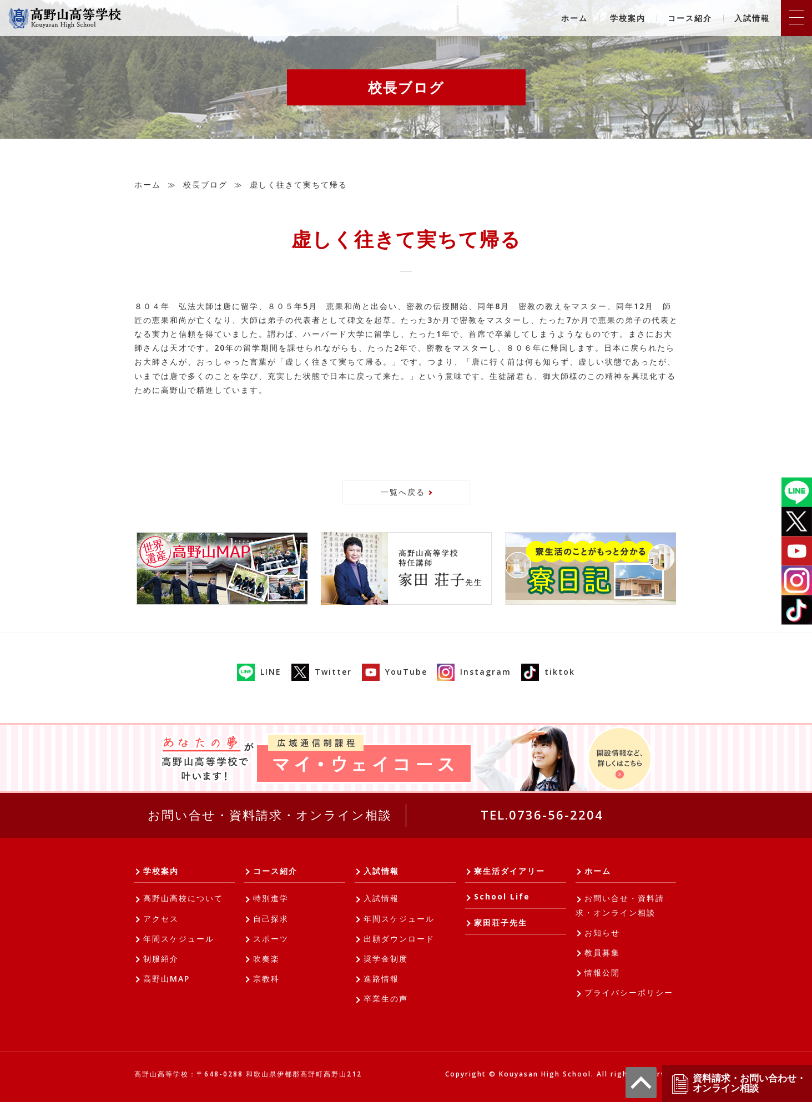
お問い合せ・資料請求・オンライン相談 (270, 814)
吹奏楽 (266, 958)
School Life (502, 896)
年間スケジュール (178, 938)
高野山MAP (166, 978)
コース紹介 (690, 18)
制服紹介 (161, 958)
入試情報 (752, 18)
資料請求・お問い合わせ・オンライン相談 (738, 1083)
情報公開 (602, 972)
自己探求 (271, 918)
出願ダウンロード (399, 938)
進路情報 (381, 978)
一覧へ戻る (403, 492)
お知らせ (602, 932)
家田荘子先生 (500, 922)
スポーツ (271, 938)
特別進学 (271, 898)
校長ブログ (205, 184)
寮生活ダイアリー (509, 871)
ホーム (574, 18)
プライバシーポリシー (628, 992)
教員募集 (602, 952)
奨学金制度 (386, 958)
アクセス (161, 918)
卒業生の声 (386, 998)
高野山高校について (183, 898)
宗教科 (266, 978)
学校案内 (627, 18)
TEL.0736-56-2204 (542, 814)
